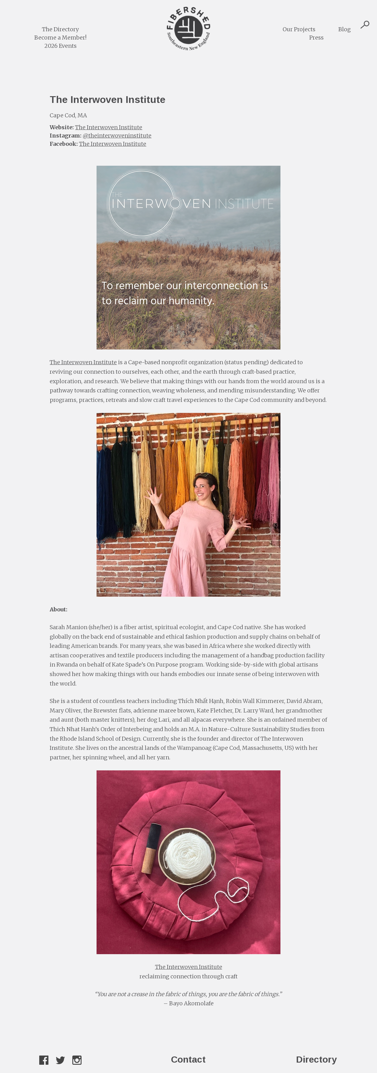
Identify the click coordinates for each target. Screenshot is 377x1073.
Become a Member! (60, 37)
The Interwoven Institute (108, 127)
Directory (316, 1059)
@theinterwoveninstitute (117, 135)
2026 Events (60, 45)
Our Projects (299, 29)
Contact (188, 1059)
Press (316, 37)
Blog (344, 29)
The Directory (60, 29)
